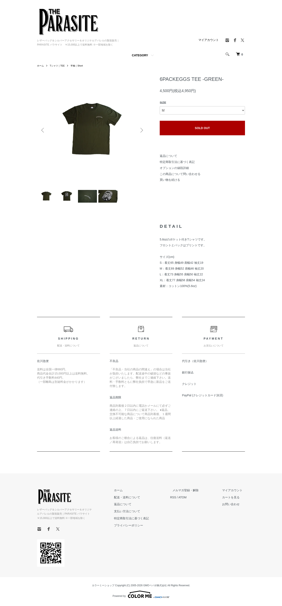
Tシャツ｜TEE (58, 65)
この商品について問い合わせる (180, 174)
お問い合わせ (233, 506)
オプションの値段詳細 (174, 168)
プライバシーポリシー (140, 527)
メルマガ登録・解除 (193, 492)
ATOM (192, 499)
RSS (183, 499)
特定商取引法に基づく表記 (177, 162)
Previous (43, 130)
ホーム (41, 65)
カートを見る (233, 499)
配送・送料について (139, 499)
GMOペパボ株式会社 (155, 587)
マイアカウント (208, 40)
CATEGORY (140, 55)
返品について (168, 156)
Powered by (141, 596)
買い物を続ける (170, 179)
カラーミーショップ (103, 587)
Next (141, 130)
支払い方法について (139, 513)
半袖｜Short (79, 65)
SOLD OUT (202, 128)
